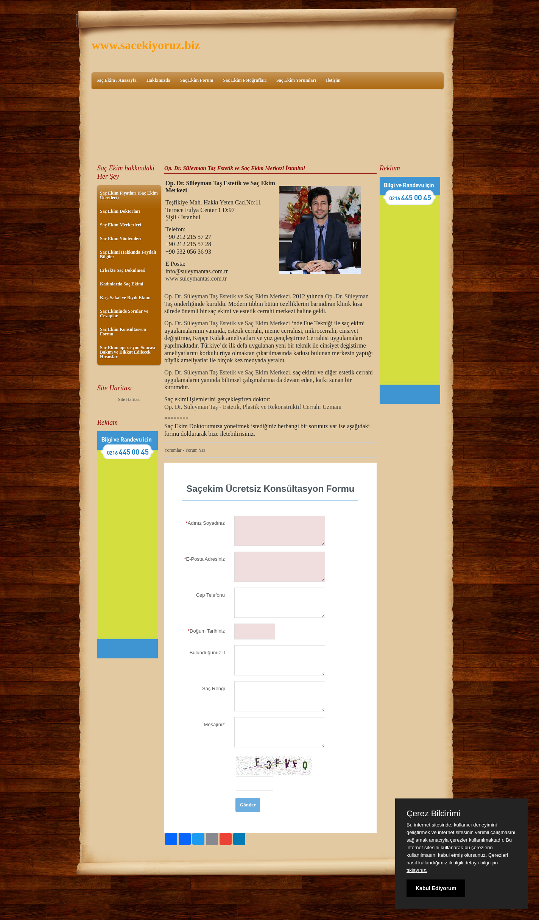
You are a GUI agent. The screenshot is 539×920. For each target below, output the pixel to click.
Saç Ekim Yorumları (296, 80)
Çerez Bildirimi (433, 813)
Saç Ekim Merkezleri (120, 225)
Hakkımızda (158, 80)
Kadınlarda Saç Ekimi (121, 284)
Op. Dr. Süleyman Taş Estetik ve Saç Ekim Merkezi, (227, 296)
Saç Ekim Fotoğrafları (244, 80)
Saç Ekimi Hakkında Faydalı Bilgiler (128, 254)
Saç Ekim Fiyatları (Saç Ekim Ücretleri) (129, 195)
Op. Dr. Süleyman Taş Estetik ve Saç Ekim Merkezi (227, 323)
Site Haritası (129, 399)
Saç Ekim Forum (196, 80)
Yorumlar (172, 450)
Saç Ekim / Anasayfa (117, 80)
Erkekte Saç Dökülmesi (122, 270)
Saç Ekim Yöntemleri (121, 238)
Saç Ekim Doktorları (120, 211)
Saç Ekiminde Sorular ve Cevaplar (124, 313)
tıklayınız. (417, 870)
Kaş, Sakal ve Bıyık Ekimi (125, 297)
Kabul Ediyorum (436, 888)
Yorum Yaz (195, 450)
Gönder (248, 805)
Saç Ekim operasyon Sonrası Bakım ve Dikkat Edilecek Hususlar (127, 352)
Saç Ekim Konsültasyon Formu (123, 332)
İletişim (333, 80)
